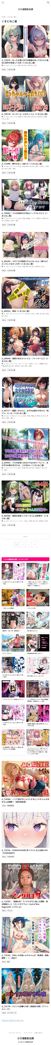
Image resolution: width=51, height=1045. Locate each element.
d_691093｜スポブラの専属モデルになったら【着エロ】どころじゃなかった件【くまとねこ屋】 (25, 262)
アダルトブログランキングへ (13, 1020)
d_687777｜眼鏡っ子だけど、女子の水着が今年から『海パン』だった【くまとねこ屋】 (25, 411)
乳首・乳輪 (21, 166)
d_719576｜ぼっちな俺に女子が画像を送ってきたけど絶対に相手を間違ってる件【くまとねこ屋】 (25, 61)
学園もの (21, 117)
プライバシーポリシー (15, 1033)
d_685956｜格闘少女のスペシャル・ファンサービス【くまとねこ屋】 (25, 359)
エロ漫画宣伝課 (25, 9)
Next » (25, 536)
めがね (12, 416)
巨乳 (29, 117)
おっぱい (7, 65)
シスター (21, 521)
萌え (35, 65)
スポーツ (21, 364)
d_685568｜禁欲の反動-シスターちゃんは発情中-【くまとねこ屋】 (25, 517)
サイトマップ (28, 1033)
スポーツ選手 (28, 364)
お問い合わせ (38, 1033)
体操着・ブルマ (30, 218)
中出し (33, 314)
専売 (19, 65)
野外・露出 (12, 169)
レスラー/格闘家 (38, 364)
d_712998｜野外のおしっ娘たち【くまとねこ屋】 (22, 163)
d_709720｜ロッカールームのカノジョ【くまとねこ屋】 (25, 114)
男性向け (30, 65)
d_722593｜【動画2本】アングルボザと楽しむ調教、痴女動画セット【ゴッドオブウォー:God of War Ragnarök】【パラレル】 (25, 904)
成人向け (24, 65)
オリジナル (13, 65)
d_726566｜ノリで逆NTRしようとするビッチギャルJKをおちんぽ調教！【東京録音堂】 (25, 800)
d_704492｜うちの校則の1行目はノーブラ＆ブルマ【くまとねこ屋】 (25, 214)
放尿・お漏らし (40, 166)
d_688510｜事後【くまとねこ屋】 (16, 311)
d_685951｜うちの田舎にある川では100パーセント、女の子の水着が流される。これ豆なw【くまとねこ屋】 (25, 464)
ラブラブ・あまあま (24, 314)
